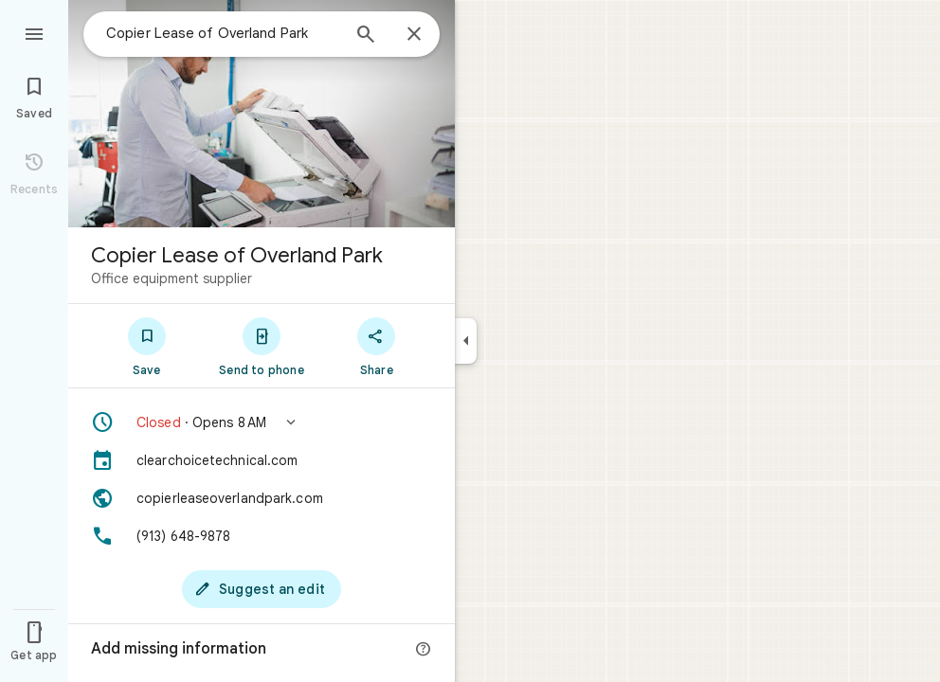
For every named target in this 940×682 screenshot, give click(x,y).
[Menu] (34, 32)
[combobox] (222, 33)
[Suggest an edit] (261, 589)
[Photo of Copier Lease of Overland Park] (261, 113)
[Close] (414, 35)
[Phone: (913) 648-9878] (261, 536)
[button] (261, 422)
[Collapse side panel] (466, 341)
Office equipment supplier (171, 278)
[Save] (146, 346)
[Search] (366, 36)
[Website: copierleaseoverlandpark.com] (261, 498)
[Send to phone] (261, 346)
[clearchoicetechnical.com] (261, 460)
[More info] (423, 650)
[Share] (376, 346)
